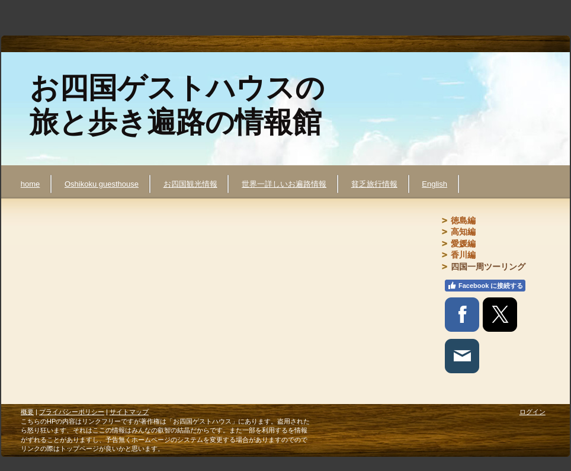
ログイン (532, 411)
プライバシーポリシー (71, 411)
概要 (27, 411)
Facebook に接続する (485, 285)
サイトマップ (129, 411)
